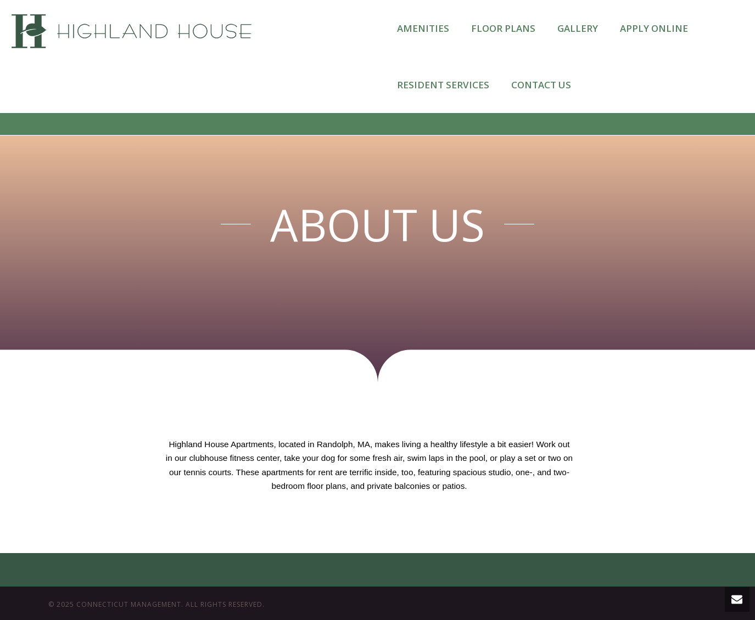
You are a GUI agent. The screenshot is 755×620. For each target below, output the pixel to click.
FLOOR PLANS (503, 28)
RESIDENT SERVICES (443, 84)
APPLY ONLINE (654, 28)
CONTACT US (541, 84)
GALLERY (577, 28)
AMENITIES (423, 28)
